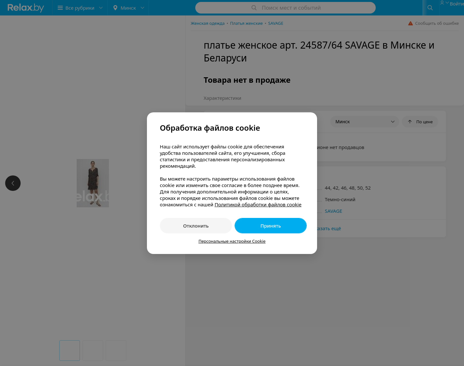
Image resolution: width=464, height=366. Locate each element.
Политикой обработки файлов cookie (258, 204)
